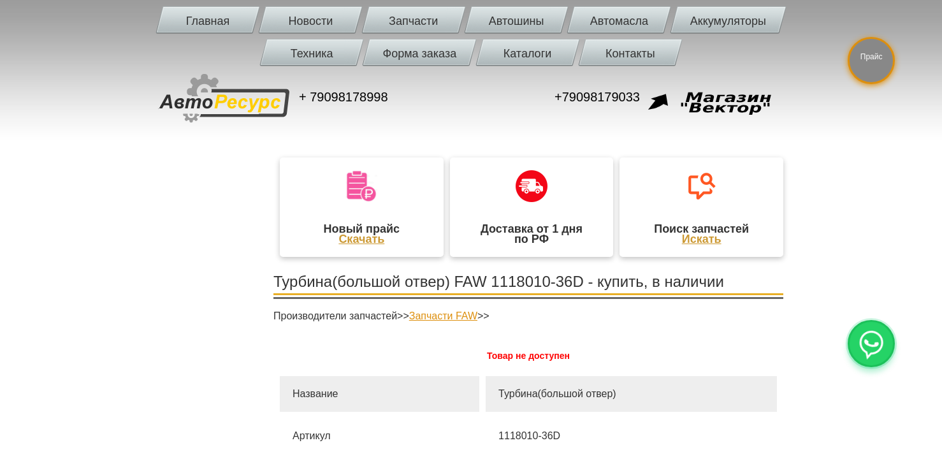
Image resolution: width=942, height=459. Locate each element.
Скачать (361, 239)
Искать (701, 239)
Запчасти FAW (443, 315)
